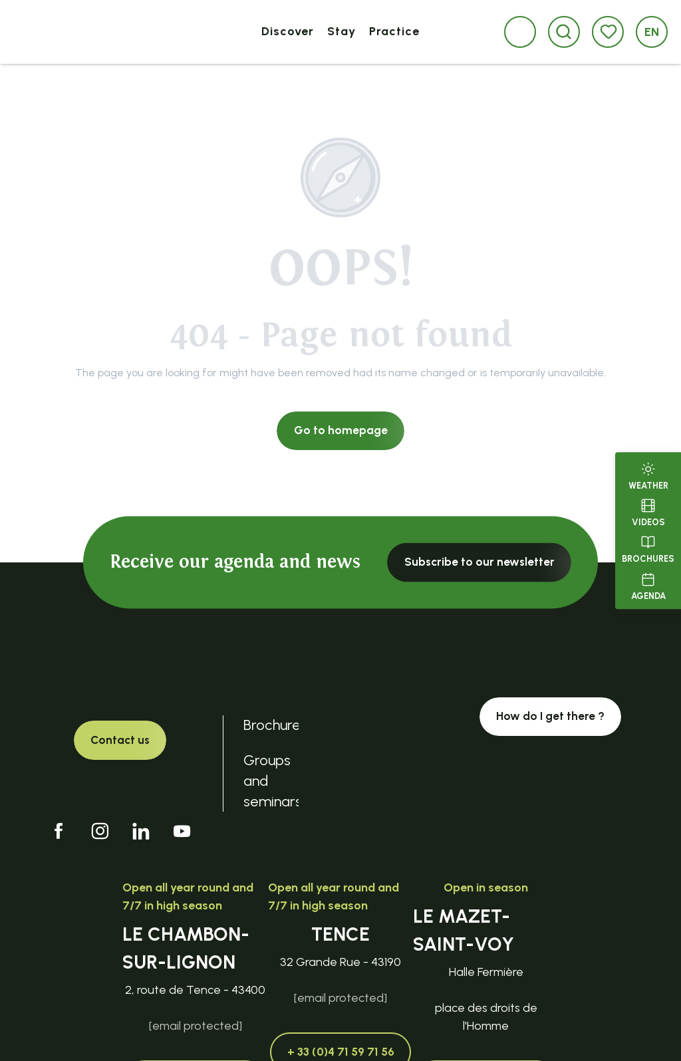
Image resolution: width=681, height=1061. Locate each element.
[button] (563, 31)
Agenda (648, 585)
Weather (648, 475)
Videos (648, 511)
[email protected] (195, 1025)
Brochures (648, 548)
